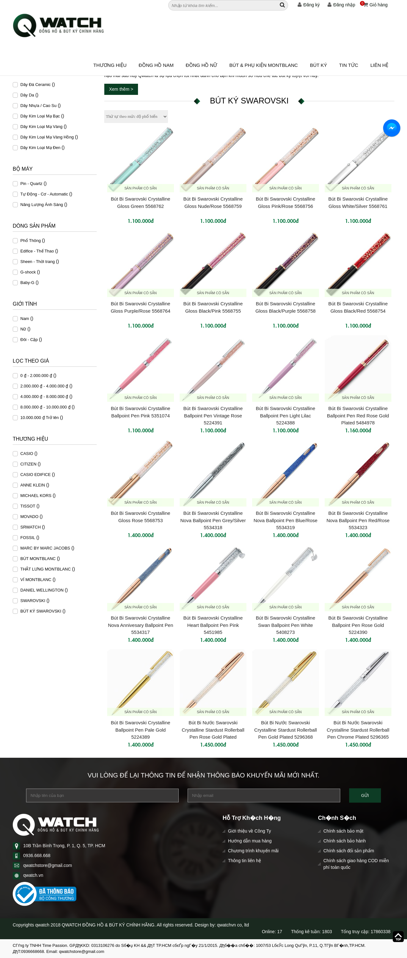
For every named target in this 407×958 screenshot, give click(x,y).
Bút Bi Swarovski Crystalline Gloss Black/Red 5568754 (358, 307)
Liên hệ (379, 65)
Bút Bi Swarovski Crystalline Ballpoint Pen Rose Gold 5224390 (358, 624)
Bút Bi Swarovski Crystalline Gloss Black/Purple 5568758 (285, 307)
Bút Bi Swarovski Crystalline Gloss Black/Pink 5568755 (213, 307)
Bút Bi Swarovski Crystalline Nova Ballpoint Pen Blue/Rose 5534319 (285, 519)
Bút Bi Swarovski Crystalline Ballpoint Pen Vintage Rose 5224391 (213, 415)
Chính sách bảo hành (344, 840)
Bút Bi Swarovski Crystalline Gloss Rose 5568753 (140, 516)
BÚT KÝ (318, 65)
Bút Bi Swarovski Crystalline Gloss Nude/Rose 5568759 (213, 202)
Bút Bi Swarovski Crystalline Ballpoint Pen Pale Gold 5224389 (140, 729)
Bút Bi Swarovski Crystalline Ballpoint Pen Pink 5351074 (140, 412)
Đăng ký (309, 4)
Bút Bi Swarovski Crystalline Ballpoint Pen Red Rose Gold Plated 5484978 (358, 415)
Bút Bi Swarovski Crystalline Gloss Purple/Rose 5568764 (140, 307)
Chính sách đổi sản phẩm (348, 850)
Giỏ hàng (374, 4)
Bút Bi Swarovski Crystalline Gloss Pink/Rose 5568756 (285, 202)
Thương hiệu (110, 65)
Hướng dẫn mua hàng (250, 840)
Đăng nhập (341, 4)
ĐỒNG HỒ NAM (156, 65)
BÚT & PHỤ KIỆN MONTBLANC (263, 65)
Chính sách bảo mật (343, 831)
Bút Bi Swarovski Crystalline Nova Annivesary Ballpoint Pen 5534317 (140, 624)
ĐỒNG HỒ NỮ (201, 65)
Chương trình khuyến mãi (253, 850)
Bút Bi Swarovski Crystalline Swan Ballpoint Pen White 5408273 (285, 624)
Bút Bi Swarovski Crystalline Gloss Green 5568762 (140, 202)
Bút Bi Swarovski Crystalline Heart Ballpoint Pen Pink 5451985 (213, 624)
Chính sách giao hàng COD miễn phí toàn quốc (356, 864)
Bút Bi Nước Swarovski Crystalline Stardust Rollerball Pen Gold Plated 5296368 (285, 729)
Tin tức (348, 65)
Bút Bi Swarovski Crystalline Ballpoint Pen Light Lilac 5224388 (285, 415)
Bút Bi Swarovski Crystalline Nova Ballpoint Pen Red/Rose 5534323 (358, 519)
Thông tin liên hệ (244, 860)
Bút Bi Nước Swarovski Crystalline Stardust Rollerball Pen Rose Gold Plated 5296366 (213, 729)
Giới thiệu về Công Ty (249, 831)
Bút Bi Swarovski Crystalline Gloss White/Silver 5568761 (358, 202)
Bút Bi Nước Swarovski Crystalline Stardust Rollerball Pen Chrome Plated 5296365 (358, 729)
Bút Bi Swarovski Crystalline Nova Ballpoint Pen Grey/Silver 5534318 (213, 519)
